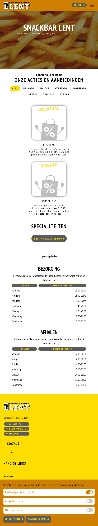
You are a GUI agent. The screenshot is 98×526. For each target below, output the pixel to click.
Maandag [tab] (28, 88)
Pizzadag (49, 145)
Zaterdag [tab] (48, 94)
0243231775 (13, 423)
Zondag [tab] (64, 94)
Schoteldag (49, 201)
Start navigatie (16, 428)
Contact (8, 476)
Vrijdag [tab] (33, 94)
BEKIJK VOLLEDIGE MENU (49, 238)
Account (8, 485)
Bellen (24, 285)
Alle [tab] (15, 88)
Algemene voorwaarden (17, 489)
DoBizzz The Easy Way (74, 510)
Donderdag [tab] (79, 88)
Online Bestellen (62, 285)
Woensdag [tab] (61, 88)
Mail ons (12, 433)
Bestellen (79, 5)
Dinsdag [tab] (44, 88)
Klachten (9, 494)
